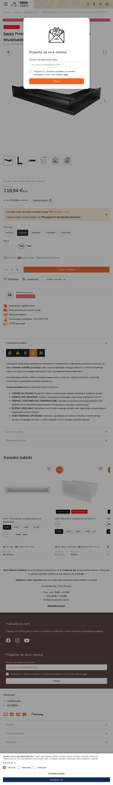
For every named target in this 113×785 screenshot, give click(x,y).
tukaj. (66, 74)
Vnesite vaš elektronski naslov (43, 59)
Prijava (56, 81)
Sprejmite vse (56, 779)
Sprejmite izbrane (56, 773)
